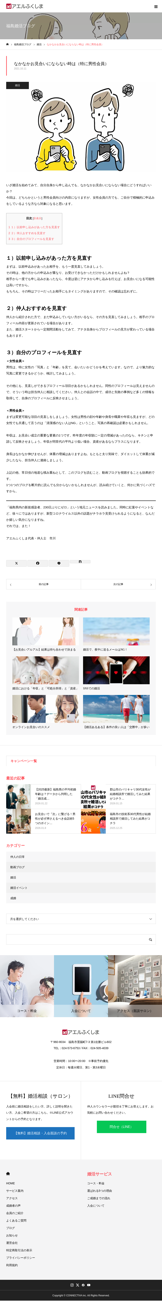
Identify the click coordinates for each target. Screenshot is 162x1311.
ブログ (10, 1228)
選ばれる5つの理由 (99, 1190)
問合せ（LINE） (122, 1127)
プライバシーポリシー (20, 1257)
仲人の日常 (17, 856)
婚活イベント (19, 887)
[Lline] (59, 563)
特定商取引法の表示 (19, 1250)
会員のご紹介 (14, 1213)
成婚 (13, 898)
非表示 (37, 218)
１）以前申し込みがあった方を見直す (34, 227)
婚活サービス (99, 1174)
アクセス (12, 1198)
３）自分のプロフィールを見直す (31, 239)
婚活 (17, 85)
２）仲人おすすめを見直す (27, 233)
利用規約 (12, 1265)
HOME (8, 1173)
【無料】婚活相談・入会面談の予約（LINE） (40, 1135)
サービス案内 (14, 1190)
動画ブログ (17, 867)
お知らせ (12, 1235)
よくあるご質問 (16, 1220)
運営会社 (12, 1242)
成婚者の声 (13, 1205)
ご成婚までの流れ (98, 1198)
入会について (95, 1205)
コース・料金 (95, 1183)
